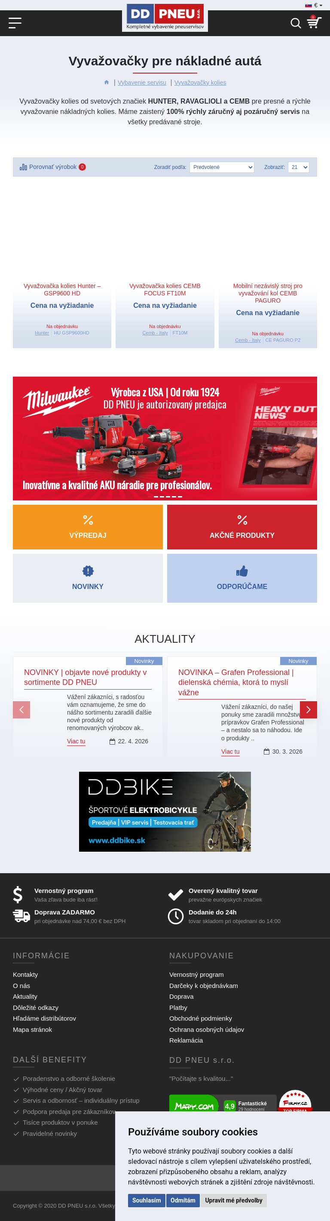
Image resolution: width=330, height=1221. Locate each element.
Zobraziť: (274, 167)
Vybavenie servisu (142, 82)
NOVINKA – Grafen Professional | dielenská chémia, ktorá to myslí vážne (236, 682)
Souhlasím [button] (146, 1200)
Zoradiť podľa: (170, 167)
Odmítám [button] (183, 1200)
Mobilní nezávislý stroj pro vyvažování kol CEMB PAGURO (267, 293)
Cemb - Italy (155, 332)
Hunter (42, 332)
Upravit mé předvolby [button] (233, 1200)
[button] (21, 709)
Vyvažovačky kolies (200, 82)
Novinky (144, 661)
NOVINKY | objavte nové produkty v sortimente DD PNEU (85, 677)
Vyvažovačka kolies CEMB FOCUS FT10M (165, 289)
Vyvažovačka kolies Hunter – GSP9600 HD (62, 289)
